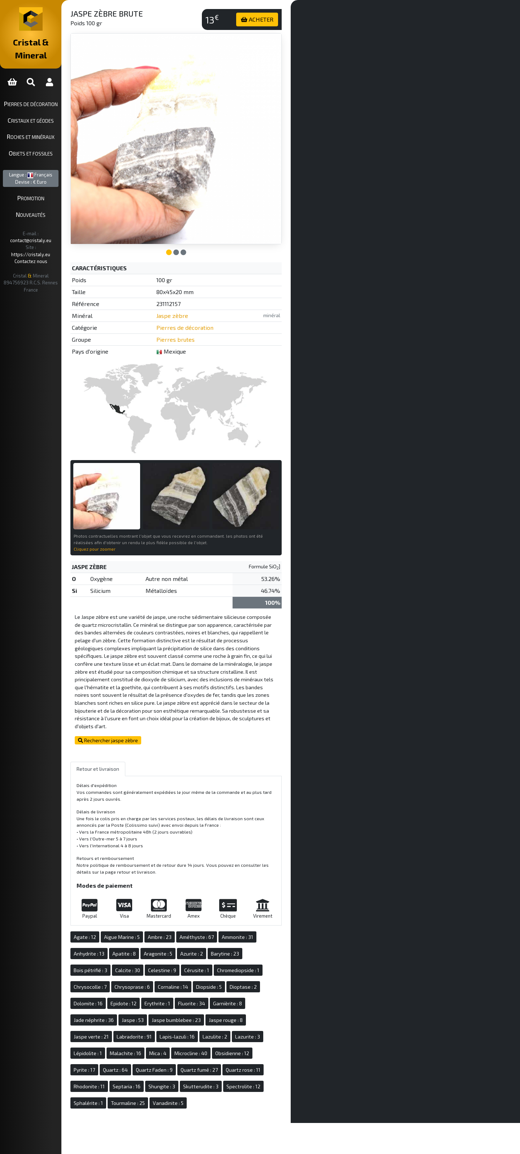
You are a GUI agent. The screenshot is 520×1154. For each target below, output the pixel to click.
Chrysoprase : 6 (161, 968)
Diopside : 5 (238, 968)
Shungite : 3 (190, 1068)
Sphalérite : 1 (117, 1084)
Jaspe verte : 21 (120, 1018)
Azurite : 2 (220, 935)
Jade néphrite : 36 (123, 1001)
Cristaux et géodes (45, 107)
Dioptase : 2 (272, 968)
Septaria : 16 (155, 1068)
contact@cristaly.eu (53, 220)
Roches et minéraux (45, 123)
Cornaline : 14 (202, 968)
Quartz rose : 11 (272, 1051)
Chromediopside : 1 (267, 952)
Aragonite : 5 (187, 935)
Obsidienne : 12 (261, 1035)
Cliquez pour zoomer (123, 522)
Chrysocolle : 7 (119, 968)
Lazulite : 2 (243, 1018)
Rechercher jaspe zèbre (137, 722)
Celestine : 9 (191, 952)
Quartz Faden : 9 (183, 1051)
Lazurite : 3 (276, 1018)
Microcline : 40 (219, 1035)
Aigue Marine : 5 (151, 918)
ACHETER (271, 19)
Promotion (45, 185)
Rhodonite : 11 (118, 1068)
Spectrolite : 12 (272, 1068)
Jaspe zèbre (196, 301)
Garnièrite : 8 (256, 985)
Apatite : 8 (153, 935)
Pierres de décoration (45, 90)
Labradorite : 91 (163, 1018)
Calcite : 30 (156, 952)
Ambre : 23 (188, 918)
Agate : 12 (114, 918)
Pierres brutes (199, 325)
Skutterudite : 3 (229, 1068)
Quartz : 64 (144, 1051)
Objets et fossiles (45, 140)
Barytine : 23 (254, 935)
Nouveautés (45, 201)
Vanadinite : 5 (197, 1084)
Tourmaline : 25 (157, 1084)
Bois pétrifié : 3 (119, 952)
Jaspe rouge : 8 (255, 1001)
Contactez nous (45, 234)
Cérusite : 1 (225, 952)
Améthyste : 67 (225, 918)
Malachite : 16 (154, 1035)
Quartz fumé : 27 (228, 1051)
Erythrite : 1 (186, 985)
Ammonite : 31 (266, 918)
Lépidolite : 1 (117, 1035)
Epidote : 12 (152, 985)
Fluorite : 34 (220, 985)
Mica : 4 (186, 1035)
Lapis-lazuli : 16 (206, 1018)
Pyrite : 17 (113, 1051)
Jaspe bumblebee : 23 (205, 1001)
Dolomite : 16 (117, 985)
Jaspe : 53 (162, 1001)
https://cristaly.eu (50, 227)
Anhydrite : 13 (118, 935)
